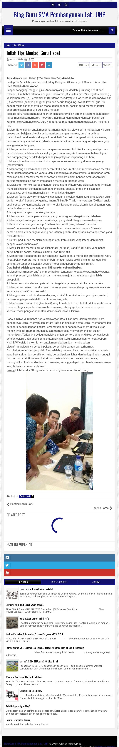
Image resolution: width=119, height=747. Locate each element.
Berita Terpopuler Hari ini (18, 716)
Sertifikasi (27, 496)
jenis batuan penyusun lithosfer (35, 614)
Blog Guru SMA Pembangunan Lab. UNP (59, 14)
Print (96, 65)
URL (107, 65)
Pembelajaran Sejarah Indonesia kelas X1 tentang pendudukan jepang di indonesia (45, 644)
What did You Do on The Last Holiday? (24, 673)
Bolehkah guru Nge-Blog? (18, 702)
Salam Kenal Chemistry (31, 686)
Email (84, 65)
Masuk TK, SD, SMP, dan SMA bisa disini (39, 657)
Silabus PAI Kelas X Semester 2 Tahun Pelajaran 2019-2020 (34, 630)
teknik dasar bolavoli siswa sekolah (36, 585)
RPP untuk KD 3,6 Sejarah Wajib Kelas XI (25, 601)
